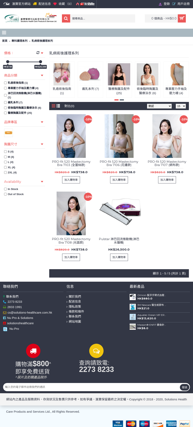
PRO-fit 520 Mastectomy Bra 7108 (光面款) (71, 240)
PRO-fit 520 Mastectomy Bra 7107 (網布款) (167, 163)
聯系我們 (10, 297)
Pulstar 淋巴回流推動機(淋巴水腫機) (119, 240)
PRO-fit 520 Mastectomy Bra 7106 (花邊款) (119, 163)
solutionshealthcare (18, 323)
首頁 (4, 40)
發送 (184, 387)
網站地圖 (73, 322)
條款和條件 (75, 312)
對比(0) (69, 106)
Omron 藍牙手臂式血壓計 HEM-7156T (152, 295)
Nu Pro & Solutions (18, 318)
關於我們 (73, 297)
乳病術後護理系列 (42, 40)
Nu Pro (11, 329)
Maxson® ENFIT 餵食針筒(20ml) (152, 324)
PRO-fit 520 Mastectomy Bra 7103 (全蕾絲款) (71, 163)
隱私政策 (73, 307)
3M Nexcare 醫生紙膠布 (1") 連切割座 (152, 305)
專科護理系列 (19, 40)
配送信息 (73, 302)
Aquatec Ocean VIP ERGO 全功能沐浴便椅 (152, 315)
